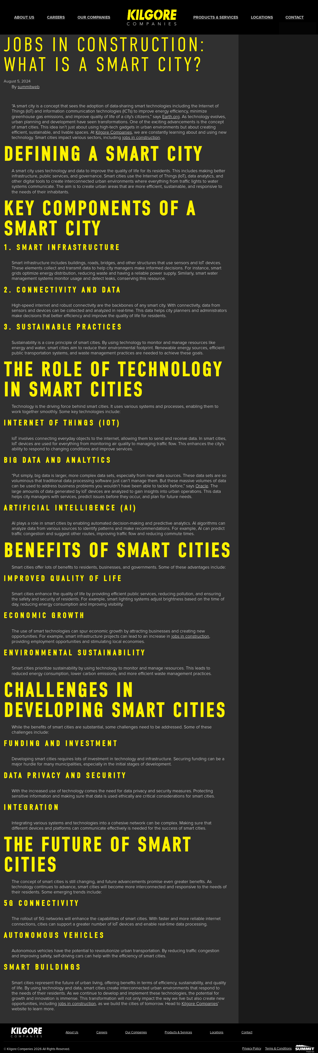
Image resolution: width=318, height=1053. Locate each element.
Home (152, 16)
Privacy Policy (247, 1046)
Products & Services (215, 16)
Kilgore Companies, (114, 129)
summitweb (29, 84)
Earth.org (171, 114)
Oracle (202, 483)
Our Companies (94, 16)
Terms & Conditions (276, 1046)
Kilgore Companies (200, 1001)
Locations (262, 16)
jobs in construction (141, 135)
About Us (24, 16)
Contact (294, 16)
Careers (56, 16)
